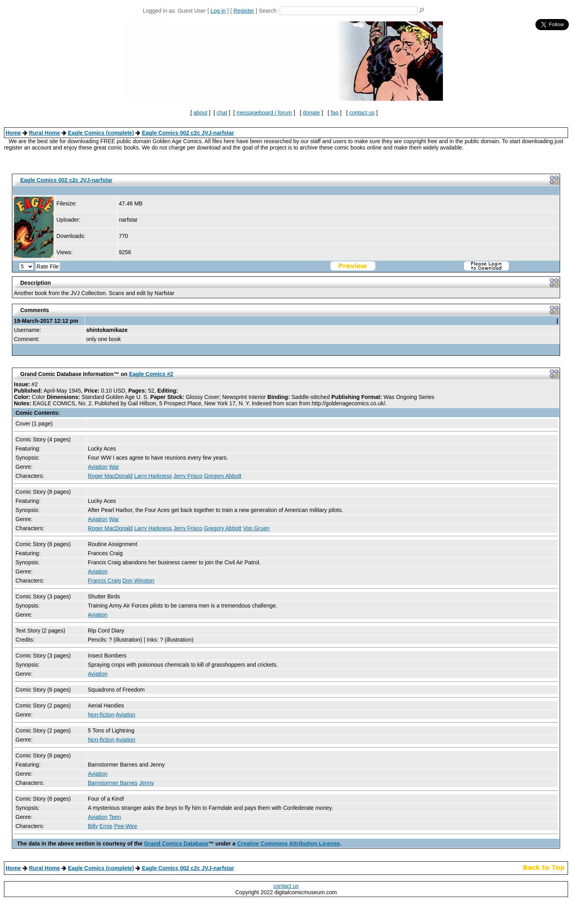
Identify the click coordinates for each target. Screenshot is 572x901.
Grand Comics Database (176, 843)
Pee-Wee (125, 826)
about (200, 112)
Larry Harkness (153, 476)
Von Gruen (256, 528)
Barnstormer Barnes (112, 783)
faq (334, 112)
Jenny (146, 783)
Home (13, 133)
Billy (93, 826)
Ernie (106, 826)
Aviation (98, 467)
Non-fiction (101, 714)
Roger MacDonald (110, 476)
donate (311, 112)
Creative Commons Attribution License (288, 843)
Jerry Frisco (188, 476)
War (114, 467)
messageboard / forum (264, 112)
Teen (115, 817)
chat (221, 112)
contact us (362, 112)
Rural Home (44, 133)
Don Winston (138, 580)
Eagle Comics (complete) (101, 133)
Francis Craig (104, 580)
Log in (218, 11)
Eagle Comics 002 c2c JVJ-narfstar (188, 133)
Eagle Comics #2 (151, 374)
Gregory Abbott (223, 476)
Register (244, 11)
